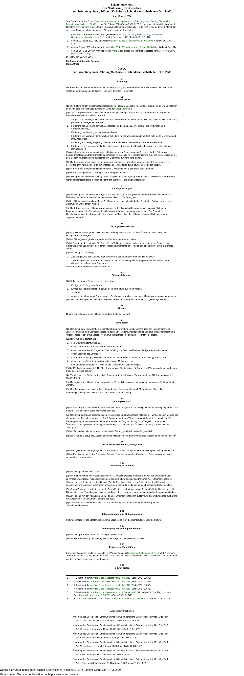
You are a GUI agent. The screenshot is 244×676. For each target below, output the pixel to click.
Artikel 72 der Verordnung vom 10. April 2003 (130, 47)
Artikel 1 (115, 51)
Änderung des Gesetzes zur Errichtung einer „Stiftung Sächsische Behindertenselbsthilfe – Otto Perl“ (120, 642)
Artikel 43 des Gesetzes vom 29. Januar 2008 (114, 592)
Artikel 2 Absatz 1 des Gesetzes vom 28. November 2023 (123, 598)
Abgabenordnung (123, 108)
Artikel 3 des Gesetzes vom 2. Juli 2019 (111, 578)
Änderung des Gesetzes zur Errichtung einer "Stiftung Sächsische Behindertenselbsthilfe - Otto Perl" (120, 617)
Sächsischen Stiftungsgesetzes (141, 553)
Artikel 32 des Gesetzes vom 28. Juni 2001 (132, 40)
